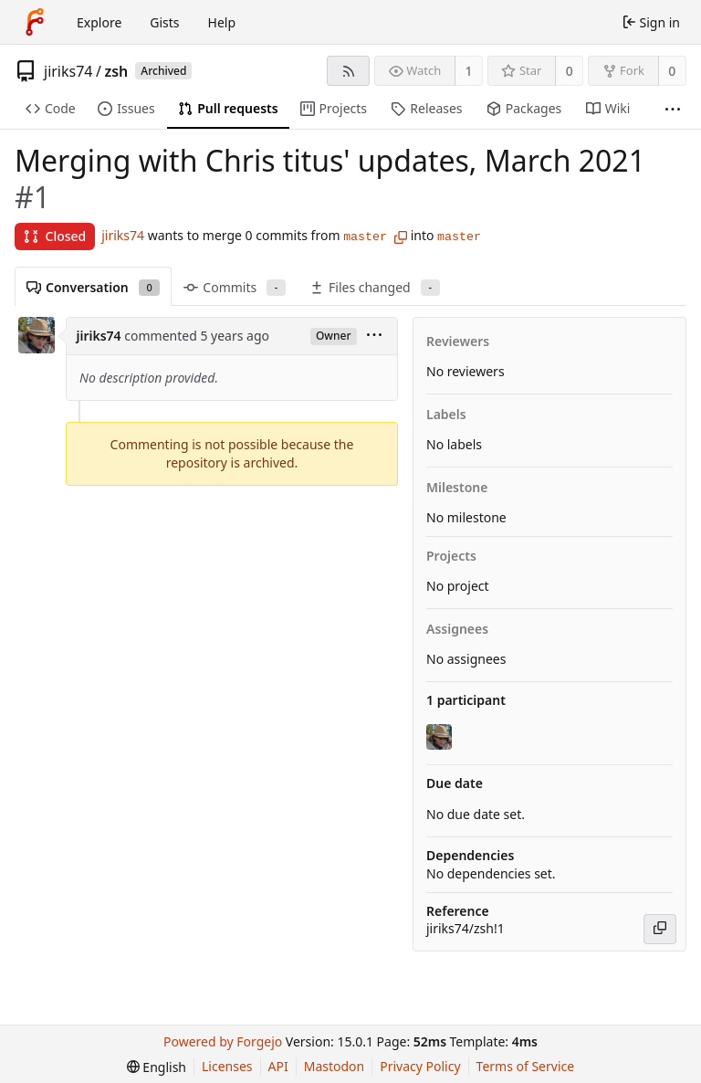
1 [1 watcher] (469, 70)
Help (222, 22)
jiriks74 (68, 71)
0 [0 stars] (569, 70)
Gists (164, 22)
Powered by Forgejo (222, 1041)
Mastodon (334, 1066)
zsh (116, 71)
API (278, 1066)
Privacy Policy (420, 1066)
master (365, 237)
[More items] (672, 109)
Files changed (374, 287)
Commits (234, 287)
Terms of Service (525, 1066)
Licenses (227, 1066)
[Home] (34, 21)
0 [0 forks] (671, 70)
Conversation (93, 287)
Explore (99, 22)
